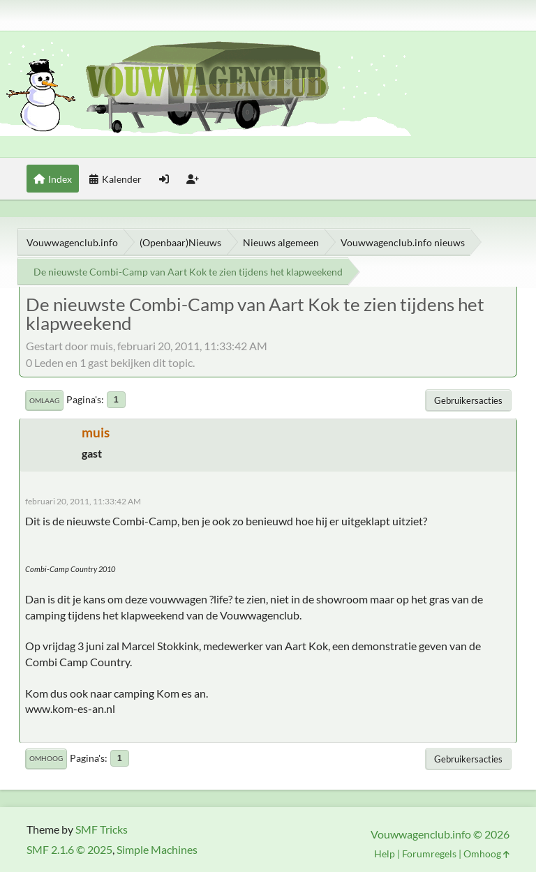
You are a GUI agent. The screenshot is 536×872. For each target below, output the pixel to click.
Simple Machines (157, 849)
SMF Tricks (101, 829)
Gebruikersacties (468, 400)
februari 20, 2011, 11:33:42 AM (83, 501)
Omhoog (46, 758)
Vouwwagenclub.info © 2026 (440, 834)
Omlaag (44, 400)
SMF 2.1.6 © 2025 (69, 849)
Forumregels (429, 853)
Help (384, 853)
